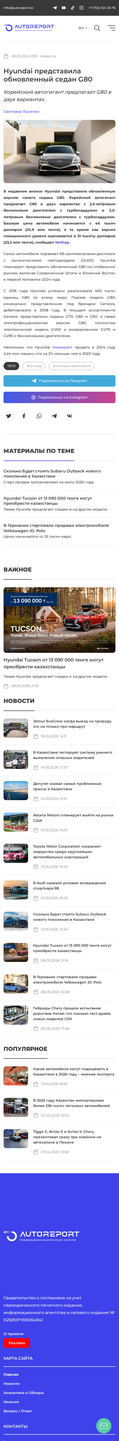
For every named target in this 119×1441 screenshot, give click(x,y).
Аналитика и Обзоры (24, 1392)
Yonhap (62, 242)
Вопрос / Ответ (18, 1411)
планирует (62, 347)
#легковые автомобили (72, 366)
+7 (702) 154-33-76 (101, 8)
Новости (48, 56)
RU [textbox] (81, 28)
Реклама (17, 1343)
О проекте (14, 1334)
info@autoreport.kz (18, 8)
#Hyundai (34, 366)
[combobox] (82, 27)
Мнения (11, 1402)
